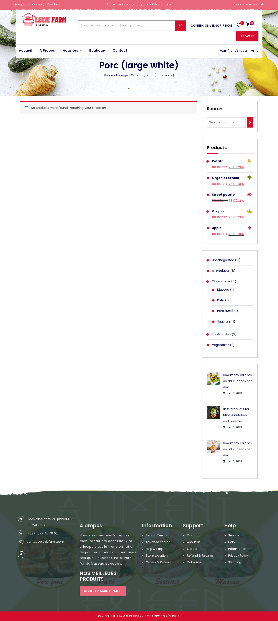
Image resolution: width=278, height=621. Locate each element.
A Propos (47, 50)
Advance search (158, 542)
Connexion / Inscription (211, 25)
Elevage (122, 75)
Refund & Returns (200, 555)
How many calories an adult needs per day (237, 381)
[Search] (250, 122)
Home (108, 75)
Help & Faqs (154, 549)
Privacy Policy (238, 555)
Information (237, 549)
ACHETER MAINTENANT (103, 591)
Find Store (53, 4)
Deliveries (194, 562)
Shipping (234, 562)
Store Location (157, 555)
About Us (193, 542)
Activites (70, 50)
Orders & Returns (159, 562)
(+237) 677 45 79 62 (242, 51)
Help (231, 542)
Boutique (97, 50)
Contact (120, 50)
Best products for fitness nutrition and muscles (236, 415)
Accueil (25, 50)
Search (180, 26)
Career (192, 549)
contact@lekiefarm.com (45, 541)
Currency (38, 4)
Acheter (247, 36)
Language (22, 4)
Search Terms (156, 535)
